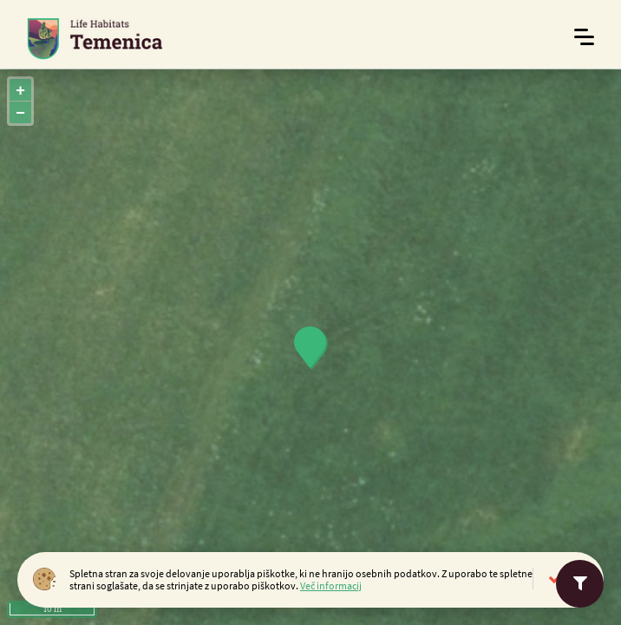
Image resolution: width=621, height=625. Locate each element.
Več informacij (331, 585)
